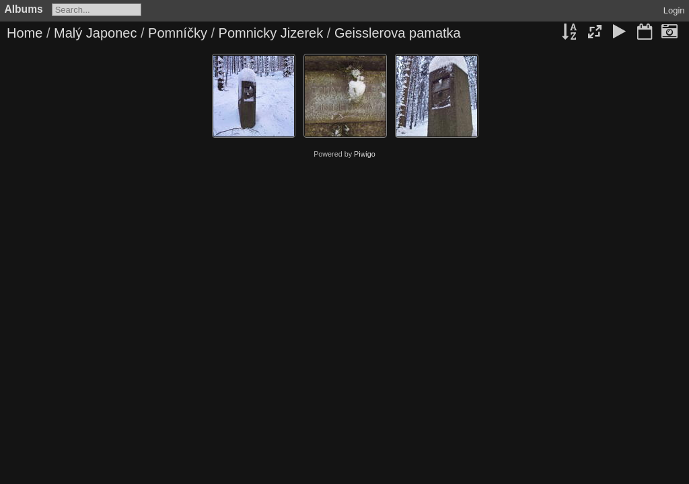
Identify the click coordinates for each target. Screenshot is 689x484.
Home (24, 33)
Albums (24, 9)
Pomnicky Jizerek (271, 33)
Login (674, 10)
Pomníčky (177, 33)
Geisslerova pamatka (397, 33)
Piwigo (364, 154)
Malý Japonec (95, 33)
